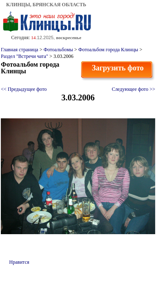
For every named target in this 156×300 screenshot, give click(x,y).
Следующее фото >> (133, 89)
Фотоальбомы (58, 49)
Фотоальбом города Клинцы (108, 49)
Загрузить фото (118, 68)
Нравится (19, 262)
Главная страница (19, 49)
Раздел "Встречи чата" (24, 56)
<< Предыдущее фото (24, 89)
